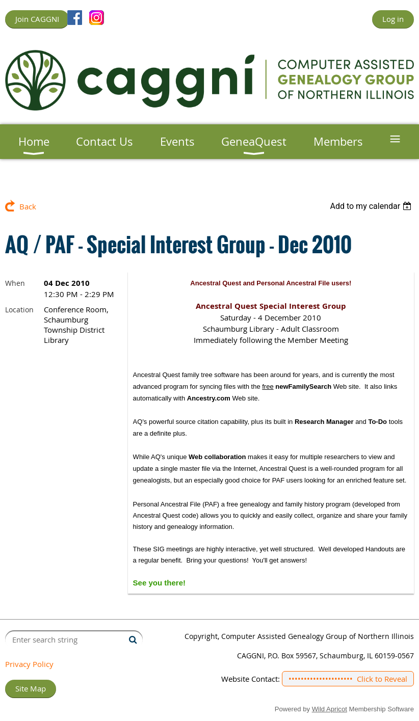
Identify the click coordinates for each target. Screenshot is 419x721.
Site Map (30, 688)
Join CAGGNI (37, 19)
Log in (393, 19)
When (15, 283)
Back (27, 206)
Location (19, 309)
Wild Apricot (329, 709)
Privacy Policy (29, 664)
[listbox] (372, 206)
